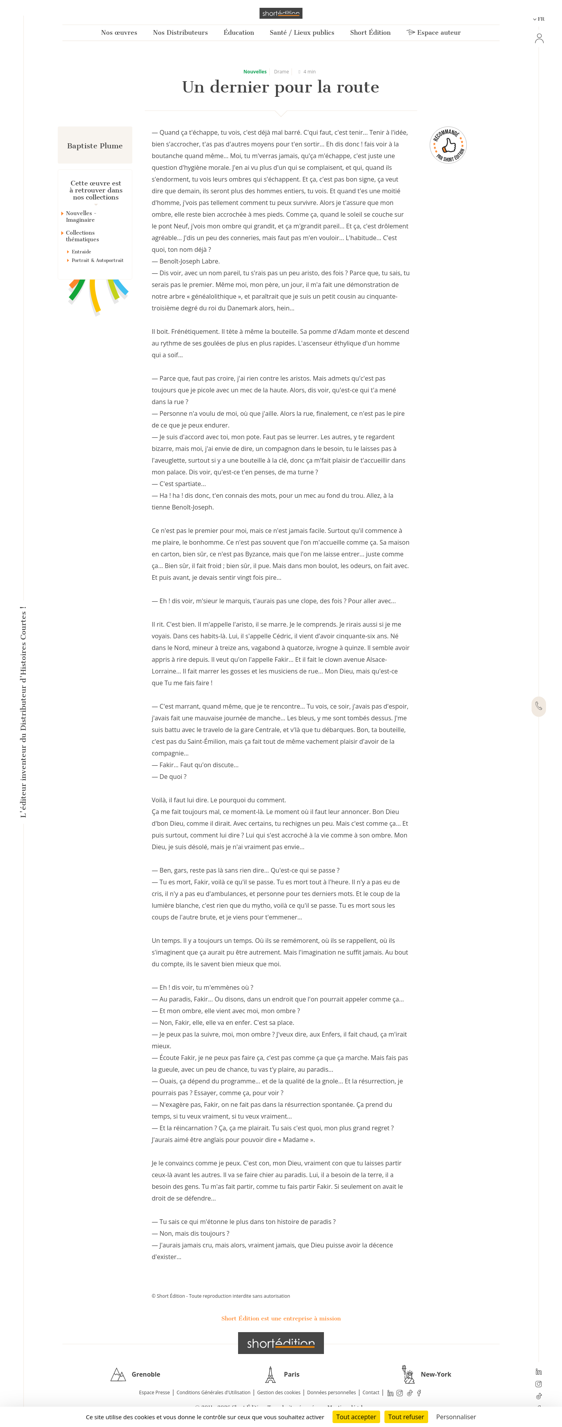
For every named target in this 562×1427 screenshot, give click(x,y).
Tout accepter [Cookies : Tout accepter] (356, 1417)
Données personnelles (331, 1392)
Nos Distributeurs (180, 32)
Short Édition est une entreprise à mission (281, 1318)
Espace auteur (433, 32)
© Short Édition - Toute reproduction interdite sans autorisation (221, 1296)
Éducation (239, 32)
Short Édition (370, 32)
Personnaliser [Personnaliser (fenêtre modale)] (456, 1417)
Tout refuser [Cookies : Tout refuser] (406, 1417)
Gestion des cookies (279, 1392)
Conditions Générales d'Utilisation (213, 1392)
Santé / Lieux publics (302, 32)
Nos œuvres (119, 32)
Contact (371, 1392)
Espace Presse (154, 1392)
